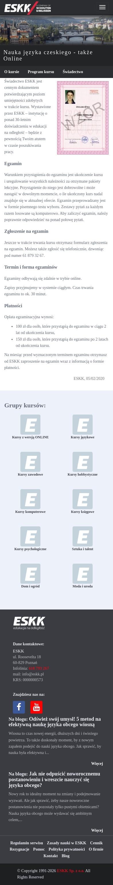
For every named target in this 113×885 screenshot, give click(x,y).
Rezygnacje (19, 849)
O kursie (11, 72)
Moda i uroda (83, 576)
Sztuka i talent (82, 538)
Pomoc (39, 849)
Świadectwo (73, 72)
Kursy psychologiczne (30, 538)
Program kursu (41, 72)
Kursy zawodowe (30, 464)
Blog (65, 856)
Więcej (97, 763)
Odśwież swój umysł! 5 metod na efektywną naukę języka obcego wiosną (55, 722)
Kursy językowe (82, 427)
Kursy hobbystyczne (83, 464)
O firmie (96, 849)
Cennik (96, 843)
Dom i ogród (30, 576)
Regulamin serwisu (26, 843)
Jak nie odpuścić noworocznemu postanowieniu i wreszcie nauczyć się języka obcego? (54, 779)
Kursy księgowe (82, 501)
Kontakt (51, 856)
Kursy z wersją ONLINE (30, 427)
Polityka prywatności (67, 849)
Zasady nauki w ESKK (66, 843)
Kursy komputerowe (30, 501)
